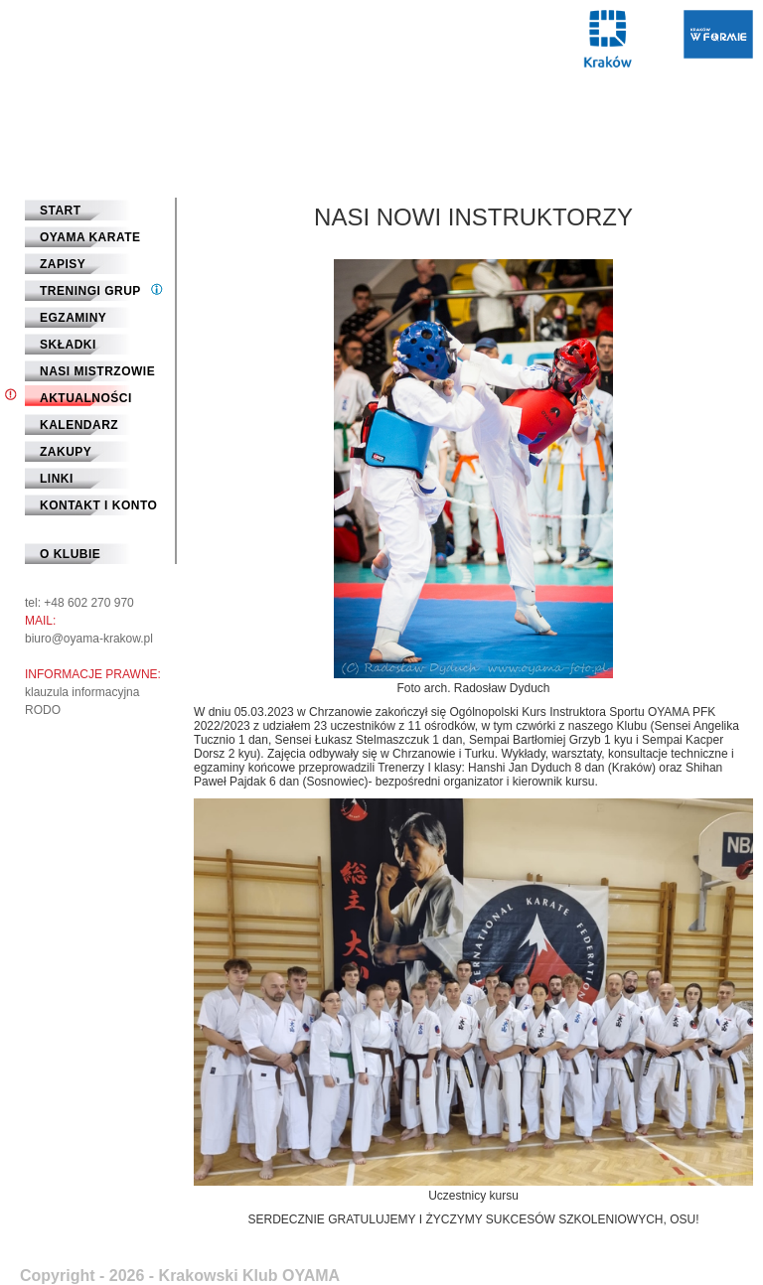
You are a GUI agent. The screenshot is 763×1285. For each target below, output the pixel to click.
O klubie (70, 554)
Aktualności (86, 398)
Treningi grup (90, 291)
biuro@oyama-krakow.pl (89, 638)
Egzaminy (73, 318)
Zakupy (65, 452)
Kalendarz (79, 425)
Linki (57, 479)
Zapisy (62, 264)
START (60, 210)
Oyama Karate (90, 237)
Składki (68, 345)
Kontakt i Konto (98, 505)
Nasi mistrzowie (97, 371)
